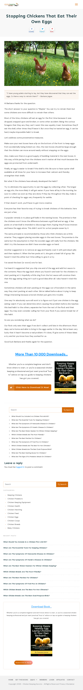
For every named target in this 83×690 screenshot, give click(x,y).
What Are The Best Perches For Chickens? (27, 438)
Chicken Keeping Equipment (19, 502)
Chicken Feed (13, 513)
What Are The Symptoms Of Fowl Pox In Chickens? (30, 442)
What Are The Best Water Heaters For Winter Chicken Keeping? (34, 431)
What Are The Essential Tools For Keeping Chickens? (30, 420)
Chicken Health (14, 506)
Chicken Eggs (13, 517)
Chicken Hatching (15, 510)
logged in (20, 467)
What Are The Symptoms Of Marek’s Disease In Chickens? (32, 427)
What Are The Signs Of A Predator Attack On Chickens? (31, 457)
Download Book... (41, 606)
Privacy (63, 684)
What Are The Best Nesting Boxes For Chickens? (29, 453)
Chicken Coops (14, 521)
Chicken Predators (15, 499)
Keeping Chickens (15, 495)
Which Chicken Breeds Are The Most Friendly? (28, 435)
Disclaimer (70, 684)
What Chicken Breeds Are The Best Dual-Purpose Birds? (32, 449)
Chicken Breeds (14, 524)
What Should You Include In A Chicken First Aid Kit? (30, 416)
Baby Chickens (14, 528)
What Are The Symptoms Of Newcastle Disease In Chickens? (33, 424)
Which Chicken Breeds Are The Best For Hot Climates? (31, 446)
